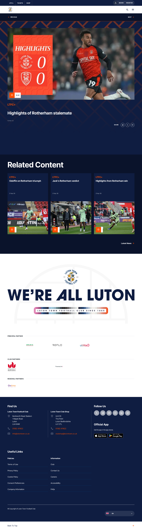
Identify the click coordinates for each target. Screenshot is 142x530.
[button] (119, 513)
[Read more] (28, 203)
